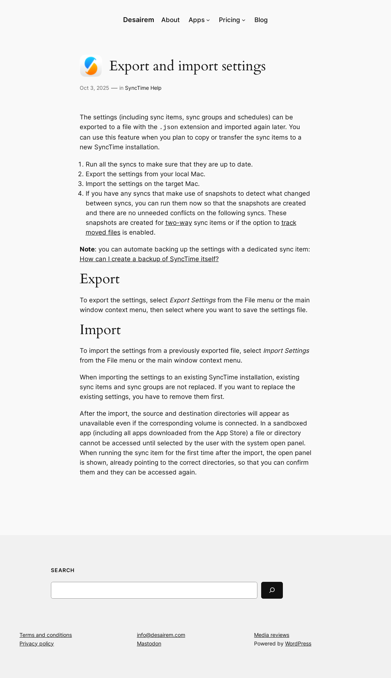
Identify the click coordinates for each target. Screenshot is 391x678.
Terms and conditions (45, 634)
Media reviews (271, 634)
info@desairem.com (161, 634)
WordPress (298, 642)
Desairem (138, 20)
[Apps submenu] (208, 20)
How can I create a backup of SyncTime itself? (149, 258)
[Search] (272, 589)
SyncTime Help (143, 88)
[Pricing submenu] (243, 20)
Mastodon (149, 642)
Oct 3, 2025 (94, 88)
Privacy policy (36, 642)
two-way (178, 222)
